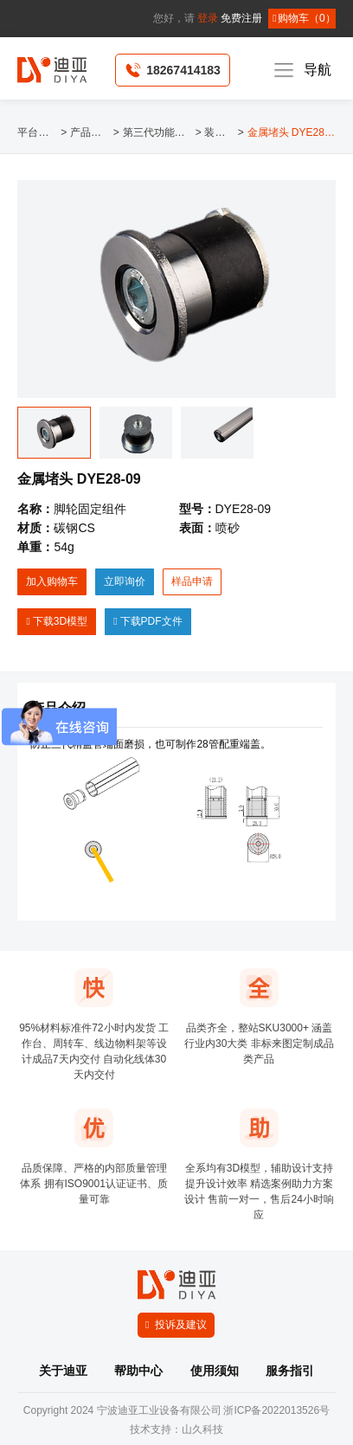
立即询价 (124, 581)
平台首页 (37, 132)
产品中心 (90, 132)
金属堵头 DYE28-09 (291, 132)
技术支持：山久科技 (176, 1429)
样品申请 (192, 581)
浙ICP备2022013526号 (276, 1410)
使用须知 (214, 1371)
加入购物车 (52, 581)
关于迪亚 (63, 1371)
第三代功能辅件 (157, 132)
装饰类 (219, 132)
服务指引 (290, 1371)
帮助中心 (138, 1371)
